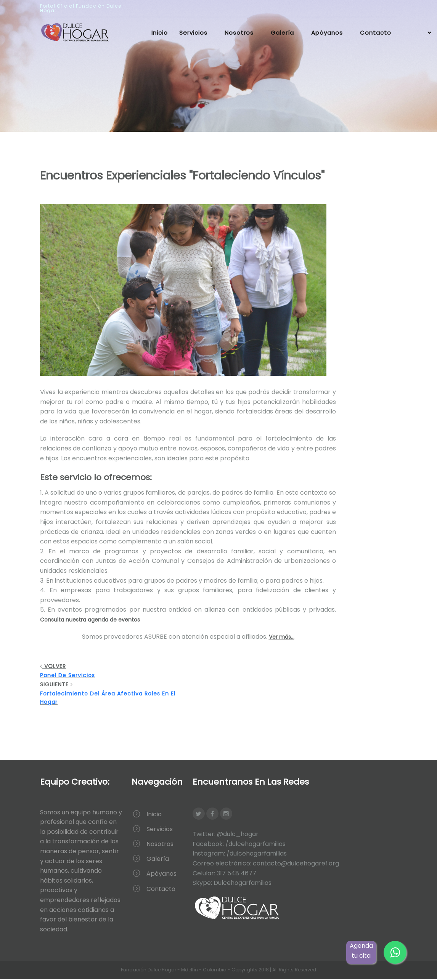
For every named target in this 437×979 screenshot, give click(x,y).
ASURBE (155, 636)
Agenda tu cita (361, 950)
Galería (282, 33)
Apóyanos (327, 33)
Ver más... (281, 637)
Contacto (375, 33)
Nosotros (239, 33)
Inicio (159, 33)
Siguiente (114, 693)
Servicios (193, 33)
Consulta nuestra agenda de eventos (90, 619)
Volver (114, 670)
